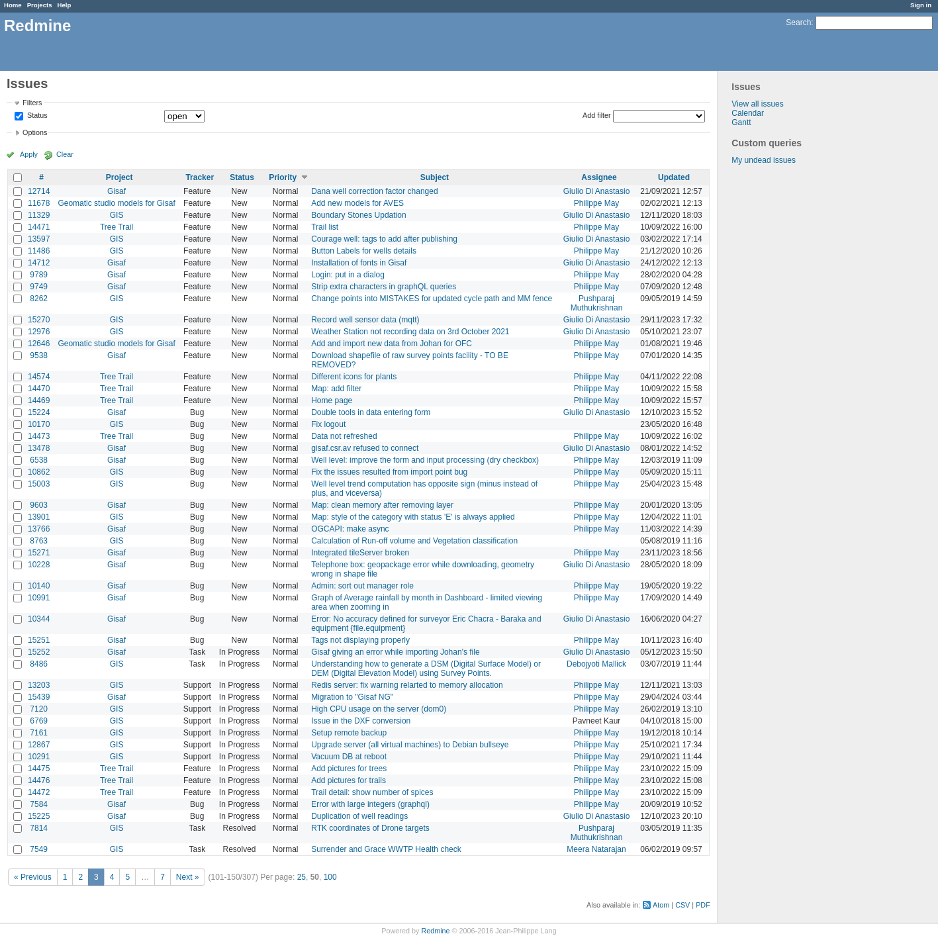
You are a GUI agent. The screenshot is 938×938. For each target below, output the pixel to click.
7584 (39, 804)
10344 (39, 619)
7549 (39, 849)
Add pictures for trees (349, 768)
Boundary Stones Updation (358, 215)
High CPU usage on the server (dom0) (378, 709)
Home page (331, 400)
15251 (39, 640)
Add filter (597, 115)
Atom (661, 905)
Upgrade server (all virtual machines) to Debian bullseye (409, 744)
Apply (29, 154)
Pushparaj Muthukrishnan (597, 303)
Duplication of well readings (359, 816)
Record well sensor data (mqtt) (365, 319)
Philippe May (597, 203)
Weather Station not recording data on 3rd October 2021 (410, 331)
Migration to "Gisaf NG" (352, 697)
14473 (39, 436)
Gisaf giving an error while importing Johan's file (395, 652)
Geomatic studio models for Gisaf (116, 203)
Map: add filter (336, 388)
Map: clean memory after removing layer (382, 505)
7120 (39, 709)
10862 (39, 472)
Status (36, 116)
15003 (39, 484)
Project (119, 177)
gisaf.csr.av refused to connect (364, 448)
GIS (117, 215)
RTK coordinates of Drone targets (370, 828)
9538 (39, 355)
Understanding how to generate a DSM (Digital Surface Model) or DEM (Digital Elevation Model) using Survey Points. (426, 668)
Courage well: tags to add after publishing (384, 239)
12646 (39, 343)
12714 (39, 191)
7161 (39, 732)
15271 (39, 552)
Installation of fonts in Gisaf (358, 262)
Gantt (741, 122)
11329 (39, 215)
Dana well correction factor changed (374, 191)
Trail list (324, 227)
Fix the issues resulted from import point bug (389, 472)
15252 (39, 652)
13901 (39, 517)
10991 (39, 597)
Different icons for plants (354, 376)
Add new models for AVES (357, 203)
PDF (703, 905)
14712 (39, 262)
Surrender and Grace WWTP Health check (386, 849)
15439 (39, 697)
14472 (39, 792)
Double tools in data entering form (370, 412)
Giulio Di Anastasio (596, 191)
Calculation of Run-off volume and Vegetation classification (414, 540)
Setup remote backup (349, 732)
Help (64, 5)
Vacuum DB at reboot (349, 756)
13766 (39, 529)
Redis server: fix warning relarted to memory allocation (406, 685)
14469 (39, 400)
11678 (39, 203)
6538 (39, 460)
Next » (187, 877)
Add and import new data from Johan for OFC (391, 343)
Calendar (747, 113)
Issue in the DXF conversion (360, 721)
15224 (39, 412)
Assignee (598, 177)
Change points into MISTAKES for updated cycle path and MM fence (431, 298)
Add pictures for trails (348, 780)
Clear (64, 154)
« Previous (33, 877)
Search (798, 22)
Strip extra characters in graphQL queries (383, 286)
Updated (674, 177)
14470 (39, 388)
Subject (434, 177)
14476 (39, 780)
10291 (39, 756)
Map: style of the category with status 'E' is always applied (412, 517)
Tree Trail (116, 227)
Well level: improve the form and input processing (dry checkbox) (425, 460)
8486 (39, 664)
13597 (39, 239)
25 (301, 877)
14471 (39, 227)
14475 (39, 768)
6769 (39, 721)
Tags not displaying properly (360, 640)
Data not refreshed (344, 436)
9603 (39, 505)
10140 (39, 585)
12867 (39, 744)
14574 (39, 376)
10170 (39, 424)
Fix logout (328, 424)
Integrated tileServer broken (360, 552)
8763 (39, 540)
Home (13, 5)
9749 (39, 286)
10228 (39, 564)
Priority (283, 177)
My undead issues (763, 160)
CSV (682, 905)
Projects (39, 5)
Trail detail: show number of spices (372, 792)
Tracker (199, 177)
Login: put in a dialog (348, 274)
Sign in (920, 5)
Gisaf (116, 191)
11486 (39, 251)
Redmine (435, 931)
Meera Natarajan (596, 849)
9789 (39, 274)
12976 (39, 331)
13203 (39, 685)
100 (330, 877)
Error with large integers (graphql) (370, 804)
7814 (39, 828)
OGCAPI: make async (350, 529)
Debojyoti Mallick (596, 664)
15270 (39, 319)
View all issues (757, 104)
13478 (39, 448)
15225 (39, 816)
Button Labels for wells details (363, 251)
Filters (32, 103)
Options (35, 132)
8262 (39, 298)
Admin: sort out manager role (362, 585)
